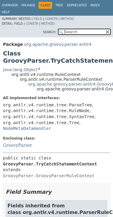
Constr (51, 18)
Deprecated (77, 5)
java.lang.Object (20, 69)
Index (95, 5)
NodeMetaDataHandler (27, 128)
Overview (10, 5)
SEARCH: (49, 32)
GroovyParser (17, 145)
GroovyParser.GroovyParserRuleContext (48, 175)
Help (5, 12)
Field (37, 18)
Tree (59, 5)
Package (28, 5)
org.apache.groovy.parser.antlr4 (57, 44)
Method (67, 18)
